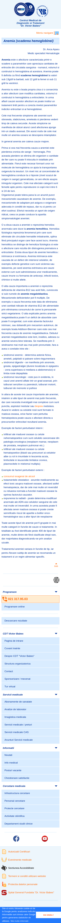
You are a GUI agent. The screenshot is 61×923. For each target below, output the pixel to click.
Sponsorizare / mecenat (17, 678)
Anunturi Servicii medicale (18, 739)
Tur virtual (9, 686)
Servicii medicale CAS (16, 732)
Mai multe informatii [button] (19, 921)
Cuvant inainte (12, 648)
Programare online (14, 606)
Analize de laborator (15, 709)
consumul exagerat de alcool (19, 476)
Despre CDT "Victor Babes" (19, 656)
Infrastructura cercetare (17, 793)
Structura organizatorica (17, 663)
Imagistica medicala (15, 717)
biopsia (39, 406)
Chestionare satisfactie (16, 778)
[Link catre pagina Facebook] (16, 839)
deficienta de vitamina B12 (16, 290)
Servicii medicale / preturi (18, 724)
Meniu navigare (44, 33)
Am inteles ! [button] (48, 915)
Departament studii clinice (18, 823)
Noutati (8, 755)
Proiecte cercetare (14, 808)
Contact (8, 671)
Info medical (11, 762)
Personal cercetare (14, 800)
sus (56, 566)
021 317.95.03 (18, 599)
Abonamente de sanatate (18, 701)
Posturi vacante (12, 770)
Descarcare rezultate (15, 620)
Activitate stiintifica (14, 816)
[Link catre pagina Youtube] (45, 839)
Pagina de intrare (13, 640)
